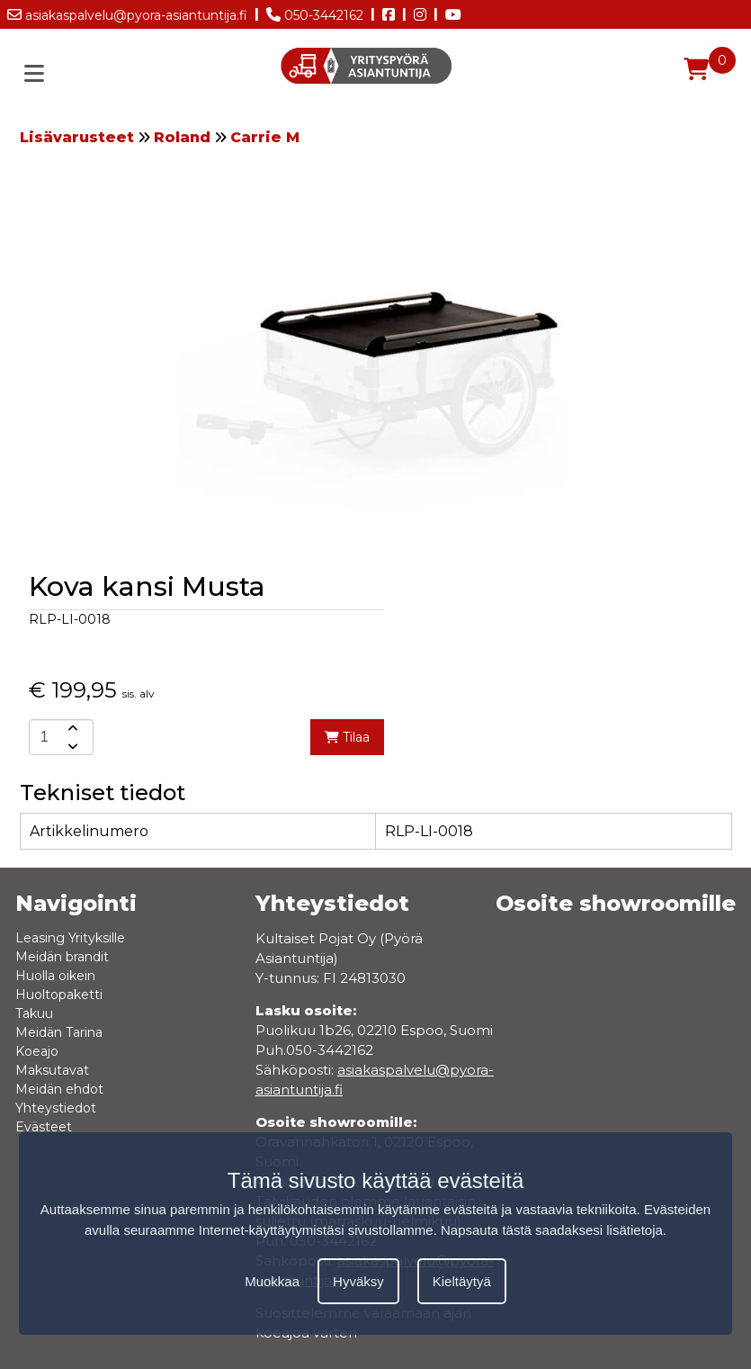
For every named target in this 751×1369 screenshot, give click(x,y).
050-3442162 (314, 11)
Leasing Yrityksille (70, 938)
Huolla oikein (55, 976)
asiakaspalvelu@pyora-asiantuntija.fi (127, 11)
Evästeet (43, 1127)
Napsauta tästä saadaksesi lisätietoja (552, 1230)
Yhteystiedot (55, 1108)
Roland (182, 137)
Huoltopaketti (59, 994)
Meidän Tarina (59, 1032)
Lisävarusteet (77, 137)
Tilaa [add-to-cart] (347, 737)
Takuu (34, 1013)
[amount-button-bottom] (71, 746)
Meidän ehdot (59, 1089)
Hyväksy (358, 1281)
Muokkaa (272, 1281)
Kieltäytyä (462, 1281)
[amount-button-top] (71, 728)
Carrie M (265, 137)
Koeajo (36, 1051)
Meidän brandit (62, 957)
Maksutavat (52, 1070)
